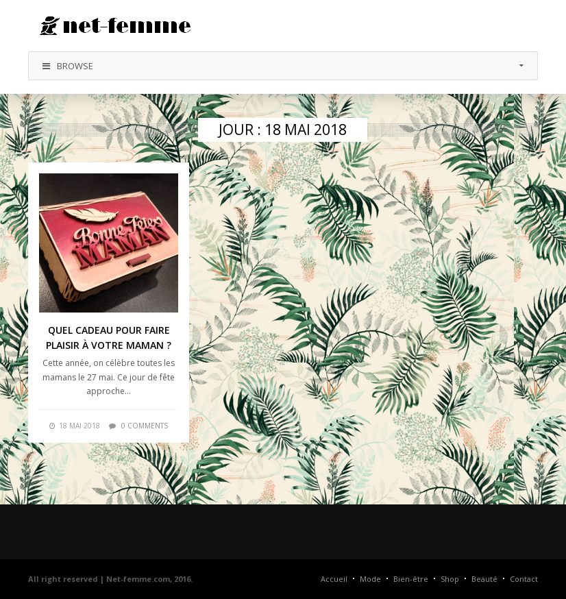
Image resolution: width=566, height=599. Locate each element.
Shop (450, 579)
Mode (370, 579)
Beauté (484, 579)
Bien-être (410, 579)
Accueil (334, 579)
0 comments (144, 425)
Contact (524, 579)
